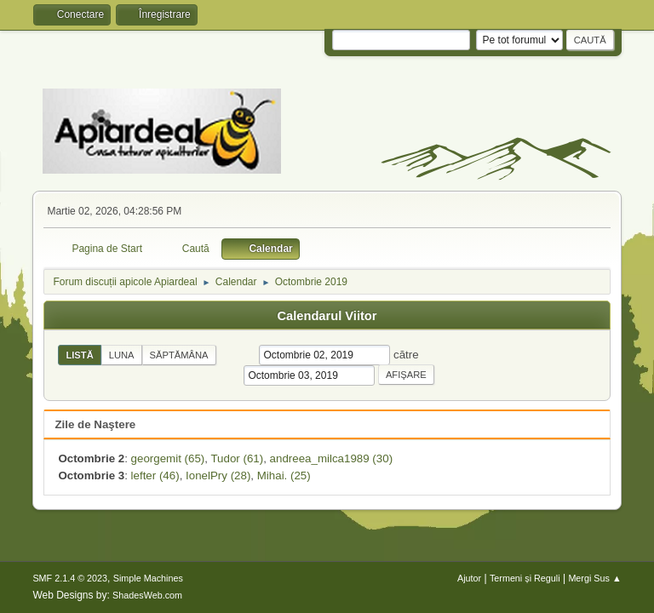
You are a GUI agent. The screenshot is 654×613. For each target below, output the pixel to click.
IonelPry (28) (218, 475)
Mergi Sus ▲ (594, 578)
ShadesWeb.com (147, 595)
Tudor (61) (236, 458)
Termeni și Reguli (525, 578)
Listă (79, 355)
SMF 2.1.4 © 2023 (69, 578)
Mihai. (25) (284, 475)
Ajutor (469, 578)
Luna (122, 355)
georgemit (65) (168, 458)
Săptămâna (179, 355)
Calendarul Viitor (326, 316)
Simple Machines (148, 578)
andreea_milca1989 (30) (331, 458)
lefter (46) (155, 475)
